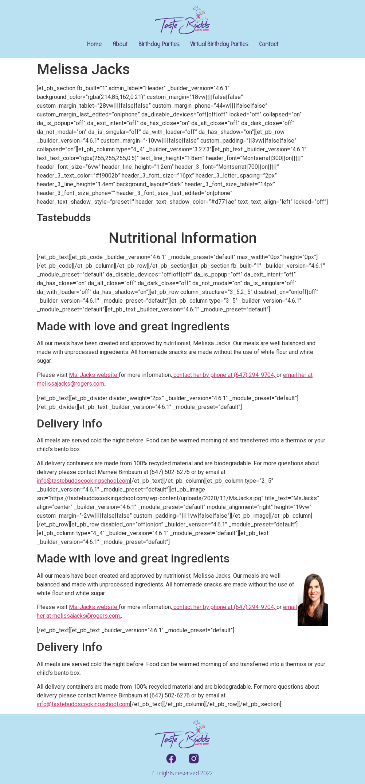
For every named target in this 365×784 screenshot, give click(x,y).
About (120, 44)
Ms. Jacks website (94, 374)
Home (94, 44)
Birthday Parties (158, 44)
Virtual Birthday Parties (219, 44)
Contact (268, 44)
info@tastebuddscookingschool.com (83, 480)
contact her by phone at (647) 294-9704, (224, 374)
